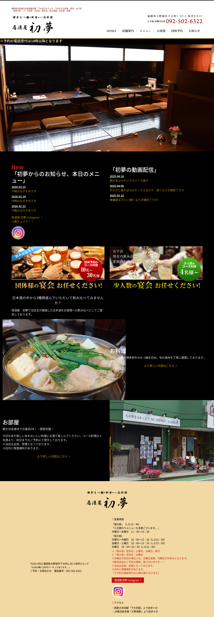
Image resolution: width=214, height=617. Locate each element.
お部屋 (161, 31)
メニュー (145, 31)
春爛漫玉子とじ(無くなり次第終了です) (134, 200)
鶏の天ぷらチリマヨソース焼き (129, 180)
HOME (111, 31)
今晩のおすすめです (24, 191)
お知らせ (194, 31)
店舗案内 (128, 31)
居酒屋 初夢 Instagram (127, 580)
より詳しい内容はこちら (160, 365)
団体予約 (177, 31)
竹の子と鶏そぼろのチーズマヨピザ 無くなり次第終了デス (147, 190)
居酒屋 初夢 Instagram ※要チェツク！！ (27, 219)
